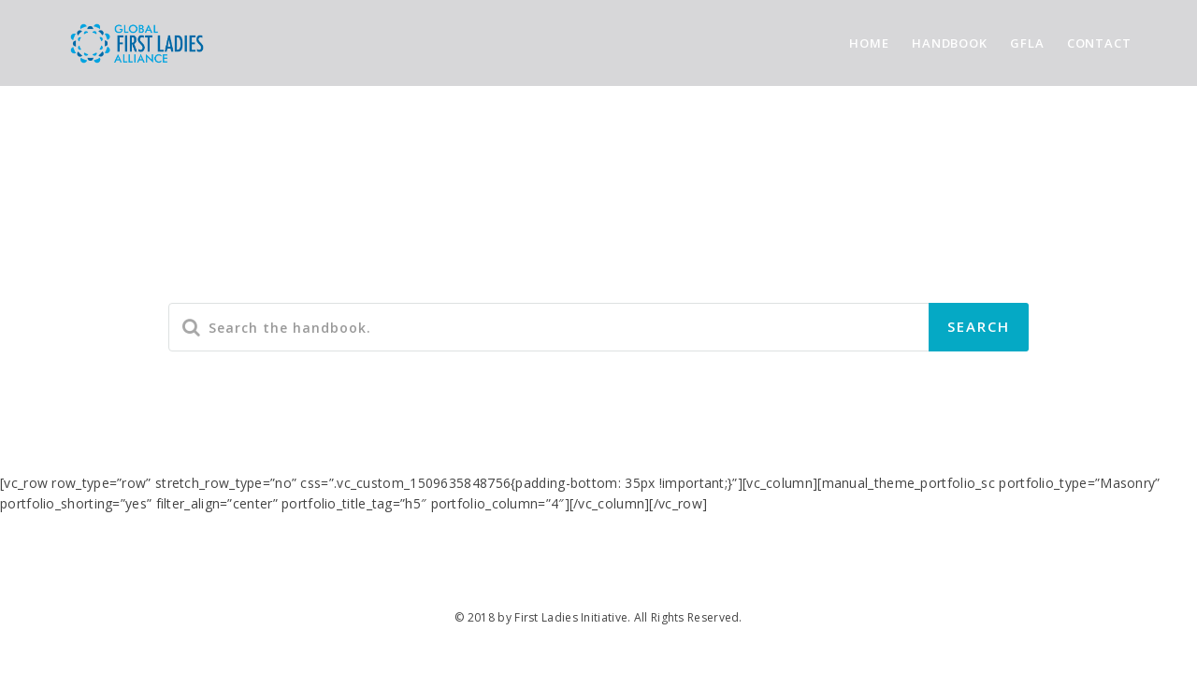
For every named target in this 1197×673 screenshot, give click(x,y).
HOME (869, 43)
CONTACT (1099, 43)
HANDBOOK (950, 43)
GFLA (1027, 43)
